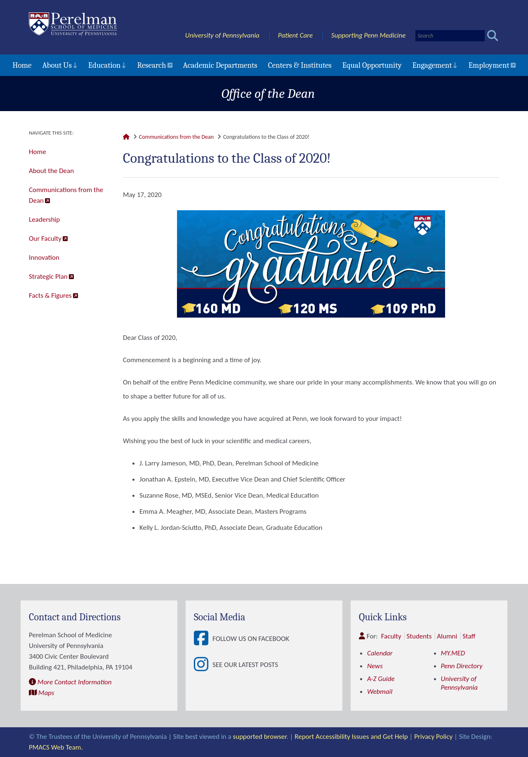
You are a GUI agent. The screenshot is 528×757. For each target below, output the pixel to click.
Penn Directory (462, 666)
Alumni (447, 636)
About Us (56, 65)
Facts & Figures (50, 295)
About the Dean (51, 170)
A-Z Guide (381, 678)
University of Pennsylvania (222, 35)
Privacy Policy (433, 736)
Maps (46, 692)
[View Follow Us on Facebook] (203, 639)
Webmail (379, 691)
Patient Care (295, 35)
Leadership (44, 219)
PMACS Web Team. (56, 747)
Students (418, 636)
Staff (468, 636)
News (375, 666)
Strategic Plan (48, 276)
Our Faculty (45, 238)
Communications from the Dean (66, 195)
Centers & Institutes (300, 65)
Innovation (44, 257)
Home (21, 65)
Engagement (432, 65)
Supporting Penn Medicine (368, 35)
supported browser (260, 736)
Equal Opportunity (372, 65)
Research (151, 65)
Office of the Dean (268, 93)
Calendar (380, 653)
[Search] (450, 35)
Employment (488, 65)
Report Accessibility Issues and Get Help (351, 736)
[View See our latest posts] (203, 665)
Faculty (391, 636)
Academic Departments (220, 65)
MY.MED (453, 653)
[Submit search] (492, 35)
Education (104, 65)
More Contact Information (75, 682)
